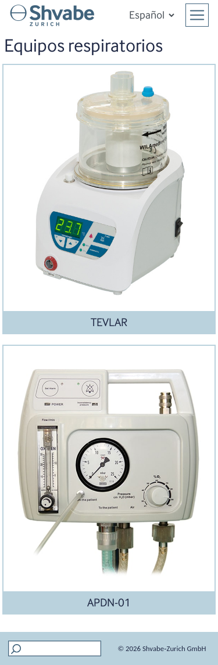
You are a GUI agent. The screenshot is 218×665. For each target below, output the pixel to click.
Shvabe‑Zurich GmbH (174, 648)
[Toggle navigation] (197, 15)
